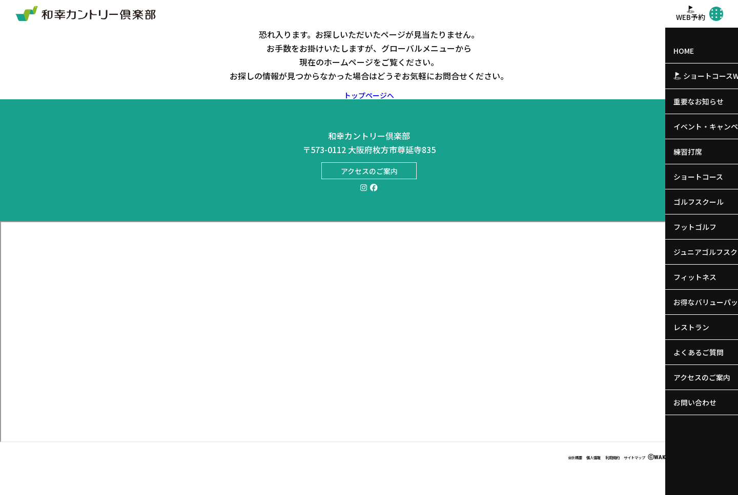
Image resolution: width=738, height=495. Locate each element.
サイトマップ (625, 479)
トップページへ (369, 106)
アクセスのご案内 (369, 184)
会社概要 (526, 479)
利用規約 (588, 479)
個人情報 (557, 479)
